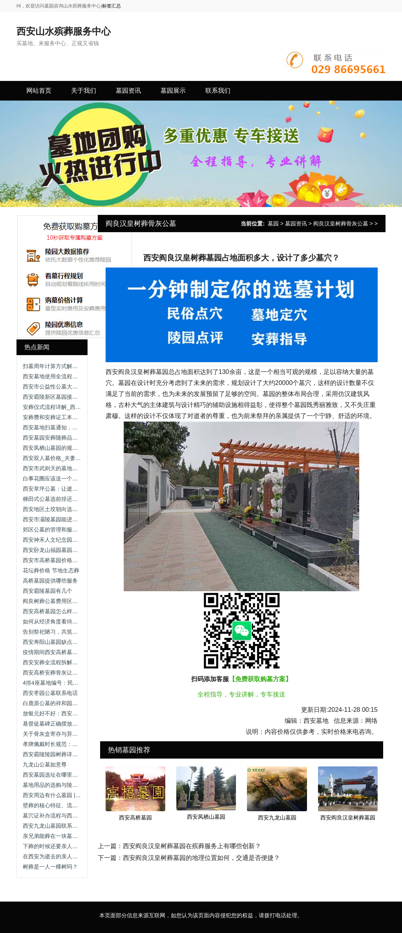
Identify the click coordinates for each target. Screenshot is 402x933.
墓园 (273, 223)
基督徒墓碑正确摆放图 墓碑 (56, 723)
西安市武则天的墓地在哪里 (56, 468)
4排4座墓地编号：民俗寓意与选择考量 (70, 683)
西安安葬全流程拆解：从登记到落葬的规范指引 (80, 662)
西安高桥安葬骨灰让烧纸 (53, 672)
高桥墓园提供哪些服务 (50, 580)
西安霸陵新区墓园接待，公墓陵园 (64, 397)
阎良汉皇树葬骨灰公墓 (340, 223)
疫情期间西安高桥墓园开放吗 (58, 652)
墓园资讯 (296, 223)
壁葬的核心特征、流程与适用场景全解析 (72, 805)
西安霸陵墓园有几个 (47, 591)
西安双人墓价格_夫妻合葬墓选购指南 (68, 458)
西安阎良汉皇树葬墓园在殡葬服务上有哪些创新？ (192, 846)
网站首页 (38, 90)
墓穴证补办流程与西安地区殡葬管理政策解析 (78, 815)
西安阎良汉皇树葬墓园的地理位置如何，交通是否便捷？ (201, 857)
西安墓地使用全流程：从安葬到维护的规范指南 (80, 376)
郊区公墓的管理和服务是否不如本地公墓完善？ (80, 529)
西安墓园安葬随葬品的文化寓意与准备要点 (75, 437)
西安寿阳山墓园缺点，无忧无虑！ (64, 642)
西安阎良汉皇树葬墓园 (347, 817)
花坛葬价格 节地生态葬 (51, 570)
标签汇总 (111, 6)
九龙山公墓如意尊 (45, 764)
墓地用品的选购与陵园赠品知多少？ (67, 785)
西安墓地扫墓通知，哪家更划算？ (64, 427)
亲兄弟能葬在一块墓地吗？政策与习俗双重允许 (80, 836)
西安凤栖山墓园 (206, 817)
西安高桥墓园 (135, 817)
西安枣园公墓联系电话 (50, 693)
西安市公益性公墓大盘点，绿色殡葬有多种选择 (80, 386)
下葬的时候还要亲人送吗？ (56, 846)
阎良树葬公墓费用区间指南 (56, 601)
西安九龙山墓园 (277, 817)
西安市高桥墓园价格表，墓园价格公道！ (72, 560)
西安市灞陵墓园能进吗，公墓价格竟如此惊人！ (80, 519)
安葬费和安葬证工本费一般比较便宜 (67, 417)
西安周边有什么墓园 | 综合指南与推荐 (69, 795)
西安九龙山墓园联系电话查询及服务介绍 (72, 826)
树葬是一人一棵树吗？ (50, 866)
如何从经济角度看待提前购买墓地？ (67, 621)
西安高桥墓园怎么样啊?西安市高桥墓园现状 (76, 611)
